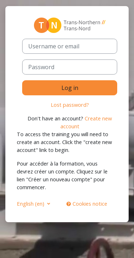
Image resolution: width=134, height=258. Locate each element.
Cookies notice (86, 203)
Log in (69, 88)
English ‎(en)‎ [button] (31, 203)
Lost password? (70, 104)
